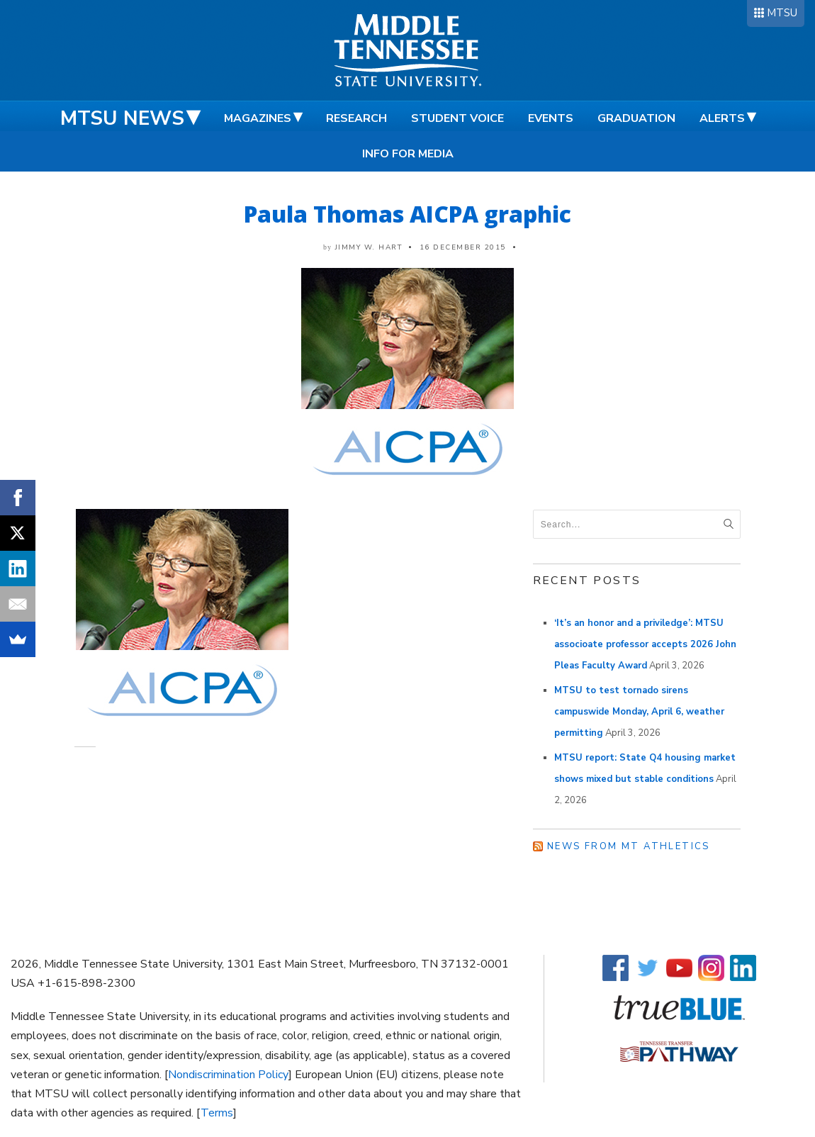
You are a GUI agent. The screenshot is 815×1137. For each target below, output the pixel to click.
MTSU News (122, 118)
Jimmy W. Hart (369, 247)
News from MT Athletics (628, 846)
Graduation (636, 118)
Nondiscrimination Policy (228, 1074)
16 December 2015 (463, 247)
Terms (217, 1113)
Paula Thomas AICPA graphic (407, 213)
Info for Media (408, 154)
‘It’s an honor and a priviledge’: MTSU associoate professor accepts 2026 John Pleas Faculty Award (645, 644)
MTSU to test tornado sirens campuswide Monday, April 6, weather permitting (639, 711)
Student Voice (457, 118)
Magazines (257, 118)
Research (356, 118)
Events (550, 118)
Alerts (722, 118)
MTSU (782, 13)
